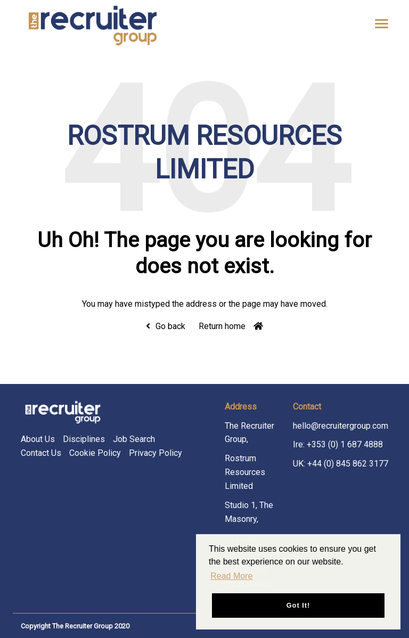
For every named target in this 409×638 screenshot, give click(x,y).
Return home (222, 326)
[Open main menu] (377, 23)
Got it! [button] (298, 605)
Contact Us (41, 453)
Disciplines (84, 439)
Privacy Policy (155, 453)
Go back (170, 326)
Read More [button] (231, 575)
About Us (38, 439)
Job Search (134, 439)
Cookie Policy (95, 453)
